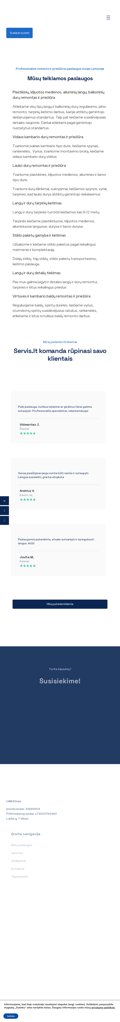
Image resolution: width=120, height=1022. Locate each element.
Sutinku (11, 1016)
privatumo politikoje (103, 1007)
